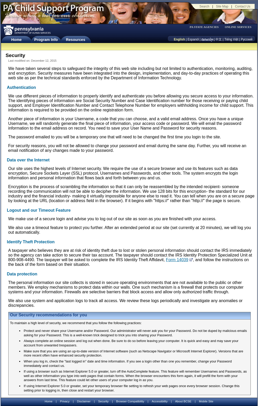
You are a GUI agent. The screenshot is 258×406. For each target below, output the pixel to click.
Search (204, 6)
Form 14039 (177, 260)
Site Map (222, 6)
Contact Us (242, 6)
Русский (247, 39)
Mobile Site (206, 401)
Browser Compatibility (130, 401)
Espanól (193, 39)
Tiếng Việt (231, 39)
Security (103, 401)
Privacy (64, 401)
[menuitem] (205, 27)
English (179, 39)
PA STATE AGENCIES (204, 27)
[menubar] (205, 27)
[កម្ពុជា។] (207, 39)
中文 (218, 39)
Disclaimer (83, 401)
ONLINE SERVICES (238, 27)
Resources (75, 40)
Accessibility (160, 401)
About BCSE (183, 401)
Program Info (46, 40)
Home (16, 40)
